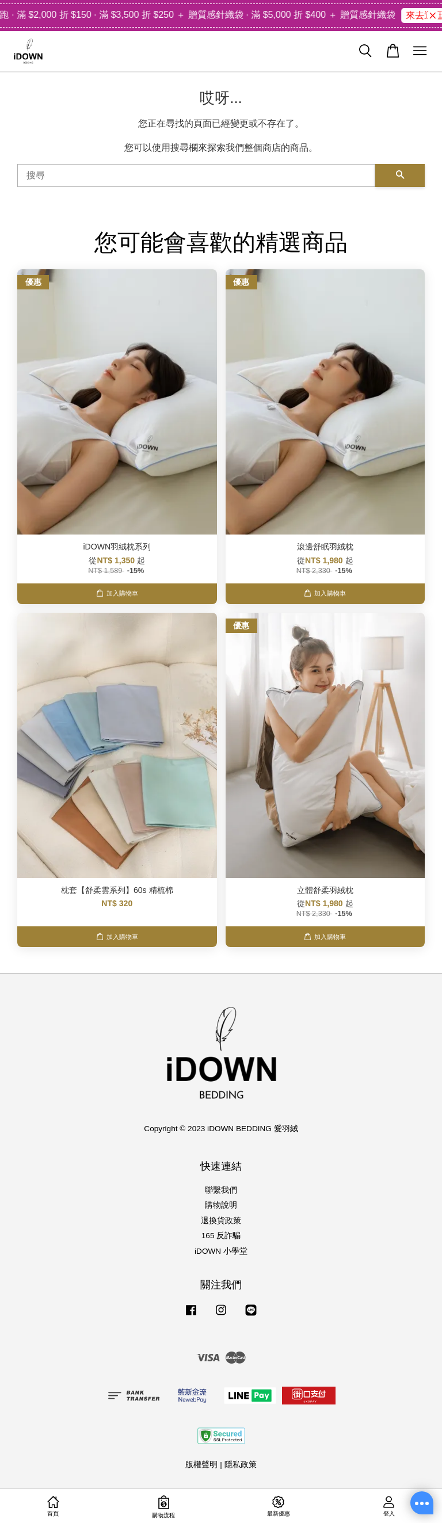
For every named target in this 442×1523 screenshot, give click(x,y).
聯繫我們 (221, 1190)
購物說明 (221, 1205)
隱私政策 (240, 1464)
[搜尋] (196, 175)
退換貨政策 (221, 1220)
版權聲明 (201, 1464)
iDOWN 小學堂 (221, 1251)
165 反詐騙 (221, 1235)
